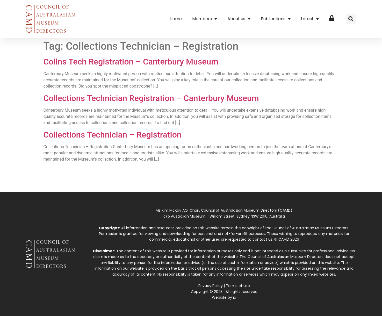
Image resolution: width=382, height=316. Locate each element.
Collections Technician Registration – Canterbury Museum (151, 98)
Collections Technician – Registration (113, 135)
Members (204, 19)
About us (238, 19)
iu (234, 297)
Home (176, 19)
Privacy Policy (210, 285)
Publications (276, 19)
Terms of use (238, 285)
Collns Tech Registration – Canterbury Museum (131, 62)
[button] (351, 19)
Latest (310, 19)
